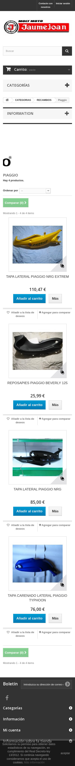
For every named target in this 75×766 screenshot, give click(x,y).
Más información (34, 762)
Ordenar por (10, 190)
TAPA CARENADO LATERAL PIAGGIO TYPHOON (37, 598)
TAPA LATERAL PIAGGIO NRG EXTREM (37, 277)
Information (20, 113)
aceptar (65, 753)
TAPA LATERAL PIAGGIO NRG (37, 489)
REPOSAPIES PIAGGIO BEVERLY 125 (37, 383)
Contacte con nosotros (46, 5)
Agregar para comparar (56, 312)
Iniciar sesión (63, 3)
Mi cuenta (12, 730)
